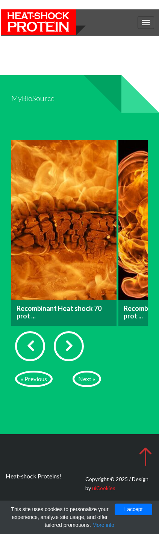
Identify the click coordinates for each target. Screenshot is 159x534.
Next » (86, 378)
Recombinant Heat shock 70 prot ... (59, 312)
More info (103, 525)
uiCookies (103, 488)
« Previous (34, 378)
